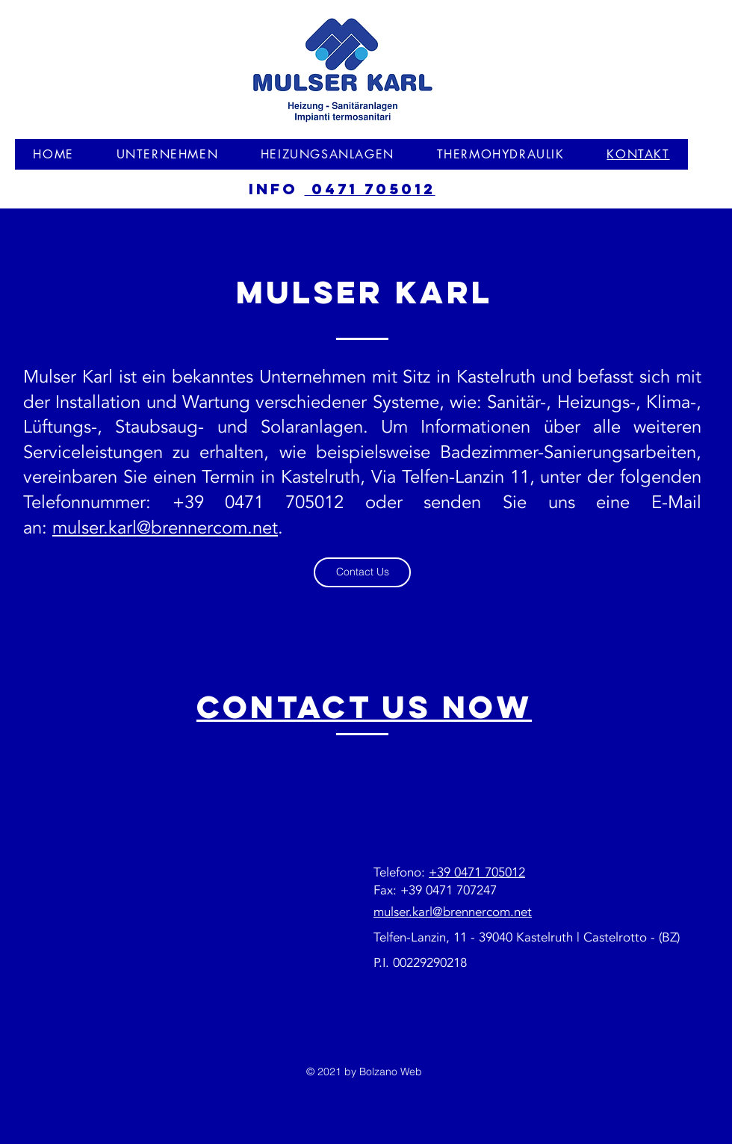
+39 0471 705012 (477, 872)
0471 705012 (370, 188)
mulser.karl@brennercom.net (165, 528)
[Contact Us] (362, 572)
